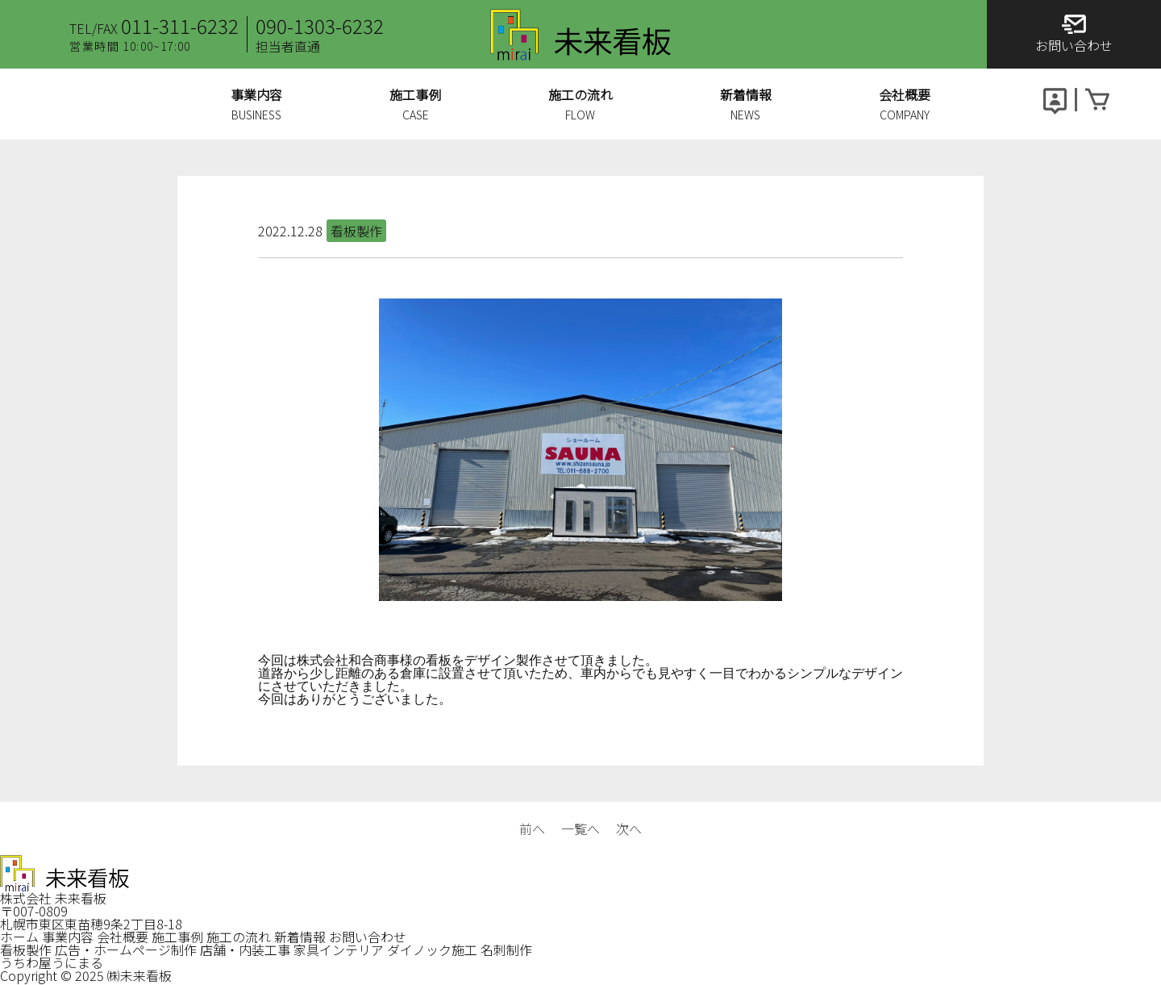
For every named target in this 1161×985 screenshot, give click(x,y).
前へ (532, 828)
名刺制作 (506, 949)
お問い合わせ (367, 936)
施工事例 (177, 936)
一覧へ (580, 828)
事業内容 (68, 936)
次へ (629, 828)
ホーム (19, 936)
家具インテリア (338, 949)
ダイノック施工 (432, 949)
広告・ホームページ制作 (126, 949)
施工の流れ (238, 936)
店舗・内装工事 (245, 949)
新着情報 (300, 936)
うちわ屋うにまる (51, 962)
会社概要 (122, 936)
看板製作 (26, 949)
